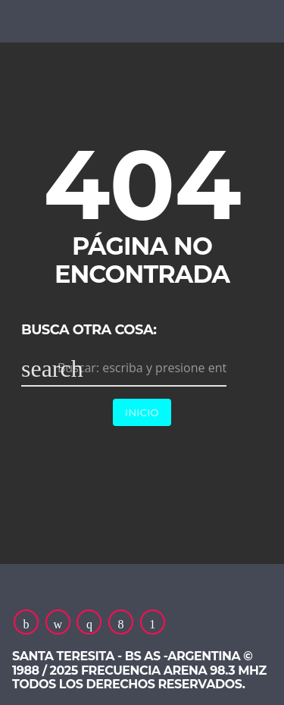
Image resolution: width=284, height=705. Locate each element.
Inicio (142, 412)
